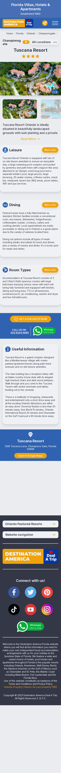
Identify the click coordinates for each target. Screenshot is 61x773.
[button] (57, 78)
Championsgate (48, 33)
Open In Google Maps (30, 455)
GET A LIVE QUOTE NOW (30, 319)
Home (11, 33)
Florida (20, 33)
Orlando (32, 33)
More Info (50, 150)
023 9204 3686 (20, 332)
